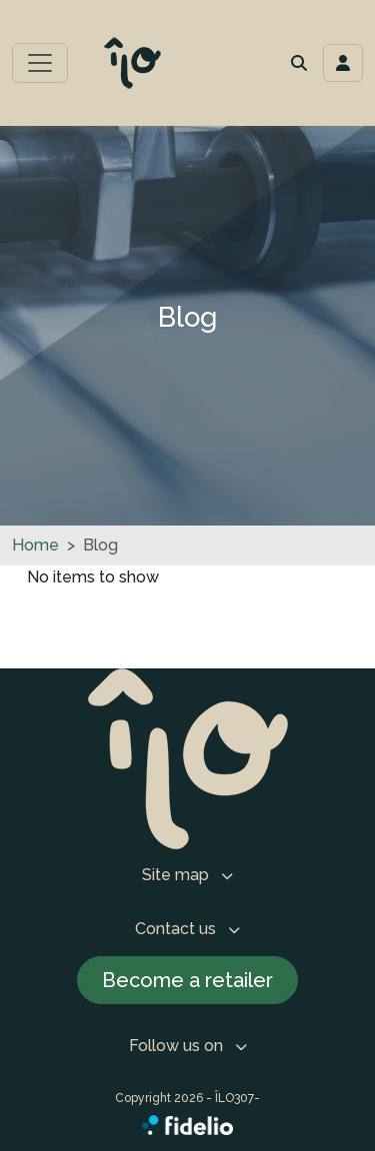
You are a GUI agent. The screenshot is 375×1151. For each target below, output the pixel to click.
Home (35, 545)
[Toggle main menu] (40, 63)
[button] (299, 63)
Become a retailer (187, 980)
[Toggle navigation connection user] (343, 63)
